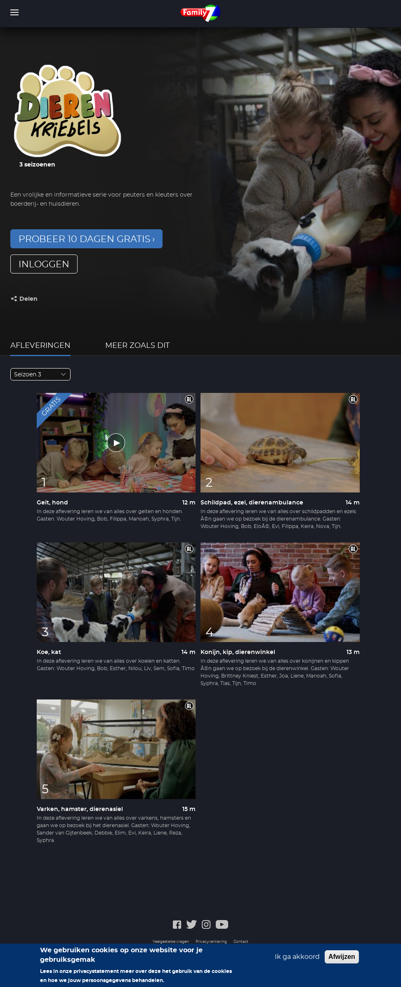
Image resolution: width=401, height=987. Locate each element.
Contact (241, 942)
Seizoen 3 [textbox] (27, 375)
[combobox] (40, 374)
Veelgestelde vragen (171, 942)
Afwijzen (341, 959)
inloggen (44, 264)
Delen (28, 299)
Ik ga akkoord (297, 960)
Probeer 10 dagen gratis (85, 239)
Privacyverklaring (211, 942)
